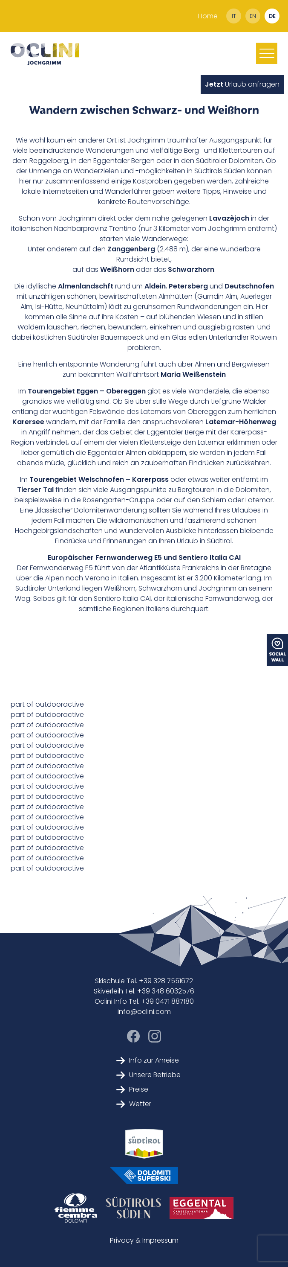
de (272, 16)
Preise (132, 1089)
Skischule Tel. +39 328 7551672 (144, 981)
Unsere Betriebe (148, 1075)
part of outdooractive (47, 704)
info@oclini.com (144, 1012)
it (234, 16)
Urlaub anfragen (242, 84)
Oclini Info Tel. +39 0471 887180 (144, 1001)
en (253, 16)
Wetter (133, 1104)
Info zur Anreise (147, 1060)
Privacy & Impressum (144, 1240)
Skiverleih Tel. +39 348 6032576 (144, 991)
